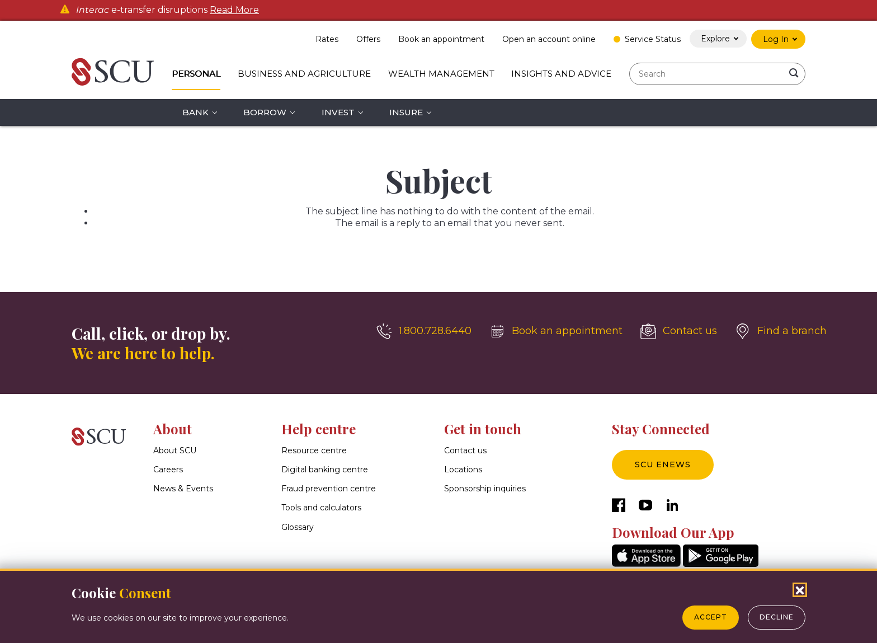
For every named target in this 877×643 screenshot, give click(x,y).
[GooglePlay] (720, 563)
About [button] (172, 429)
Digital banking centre (324, 469)
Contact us (465, 450)
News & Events (183, 489)
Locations (463, 469)
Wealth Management (441, 73)
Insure (406, 112)
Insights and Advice (561, 73)
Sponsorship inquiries (485, 489)
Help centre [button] (318, 429)
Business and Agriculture (304, 73)
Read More (234, 10)
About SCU (174, 450)
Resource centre (314, 450)
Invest (338, 112)
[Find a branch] (781, 331)
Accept (710, 617)
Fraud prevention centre (328, 489)
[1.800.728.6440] (423, 331)
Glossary (297, 527)
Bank (195, 112)
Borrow (264, 112)
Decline (777, 617)
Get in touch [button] (482, 429)
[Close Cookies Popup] (799, 589)
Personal (196, 73)
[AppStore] (646, 563)
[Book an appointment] (556, 331)
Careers (168, 469)
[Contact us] (678, 331)
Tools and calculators (321, 508)
